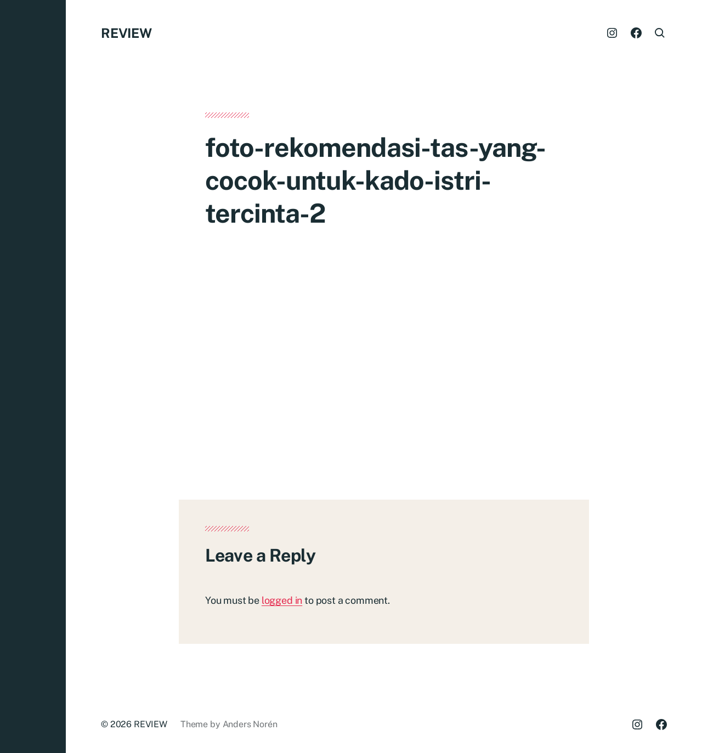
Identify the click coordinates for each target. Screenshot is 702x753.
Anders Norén (250, 724)
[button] (33, 376)
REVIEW (126, 32)
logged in (282, 600)
